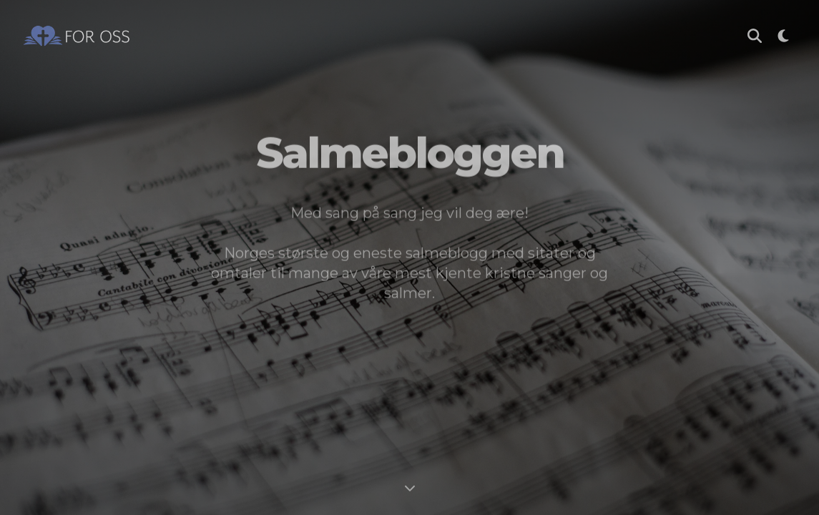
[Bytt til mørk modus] (783, 36)
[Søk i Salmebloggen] (754, 36)
